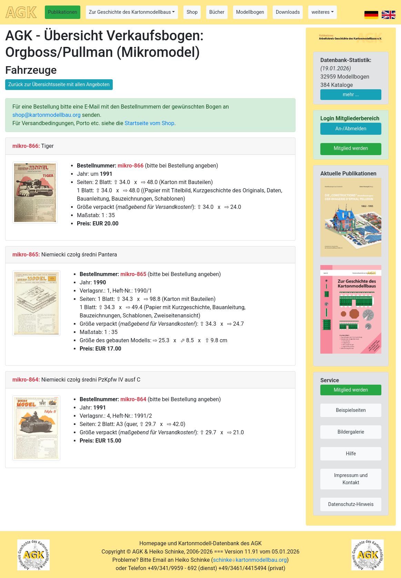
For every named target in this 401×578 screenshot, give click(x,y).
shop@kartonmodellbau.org (46, 115)
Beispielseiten (351, 410)
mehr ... (351, 94)
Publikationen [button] (62, 12)
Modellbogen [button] (250, 12)
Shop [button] (192, 12)
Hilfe (351, 453)
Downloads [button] (288, 12)
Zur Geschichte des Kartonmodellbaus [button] (130, 12)
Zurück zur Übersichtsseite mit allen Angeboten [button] (59, 84)
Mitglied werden (351, 148)
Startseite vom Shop (149, 123)
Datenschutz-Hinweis (351, 504)
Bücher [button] (216, 12)
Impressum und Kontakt (351, 479)
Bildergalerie (351, 432)
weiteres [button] (320, 12)
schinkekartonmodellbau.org (250, 560)
